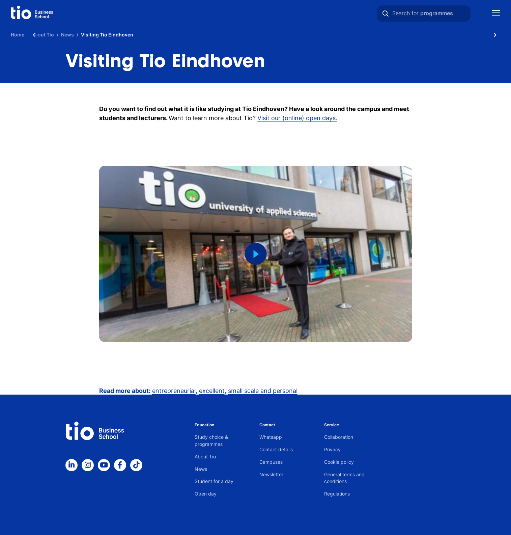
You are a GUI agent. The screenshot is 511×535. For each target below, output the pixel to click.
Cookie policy (339, 462)
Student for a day (214, 481)
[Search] (385, 13)
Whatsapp (270, 437)
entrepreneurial (174, 390)
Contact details (276, 449)
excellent (212, 390)
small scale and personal (262, 390)
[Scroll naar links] (34, 34)
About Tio (205, 456)
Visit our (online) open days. (297, 118)
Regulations (337, 494)
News (201, 469)
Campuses (271, 462)
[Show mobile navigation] (496, 13)
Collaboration (338, 437)
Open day (206, 494)
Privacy (332, 449)
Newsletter (271, 474)
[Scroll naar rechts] (495, 34)
